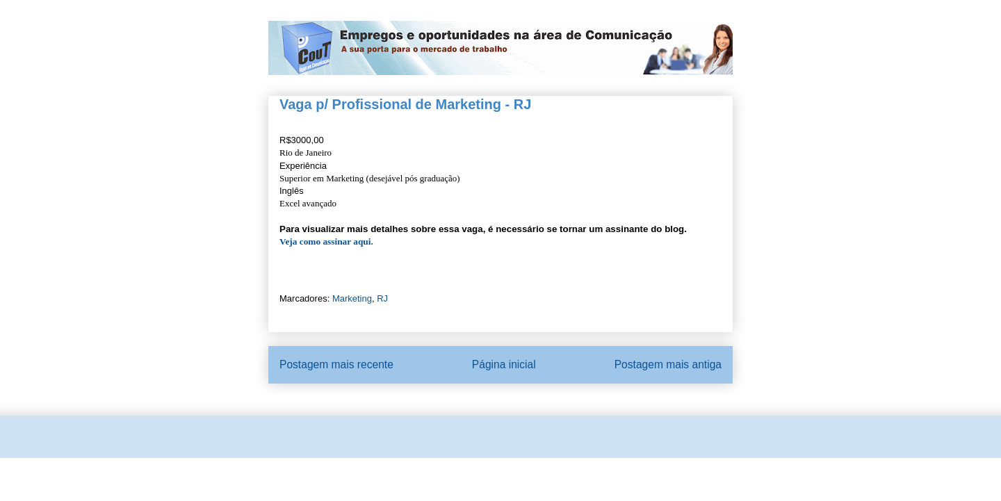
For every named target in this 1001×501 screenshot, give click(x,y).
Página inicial (504, 364)
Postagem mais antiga (668, 364)
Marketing (352, 298)
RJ (382, 298)
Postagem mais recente (336, 364)
